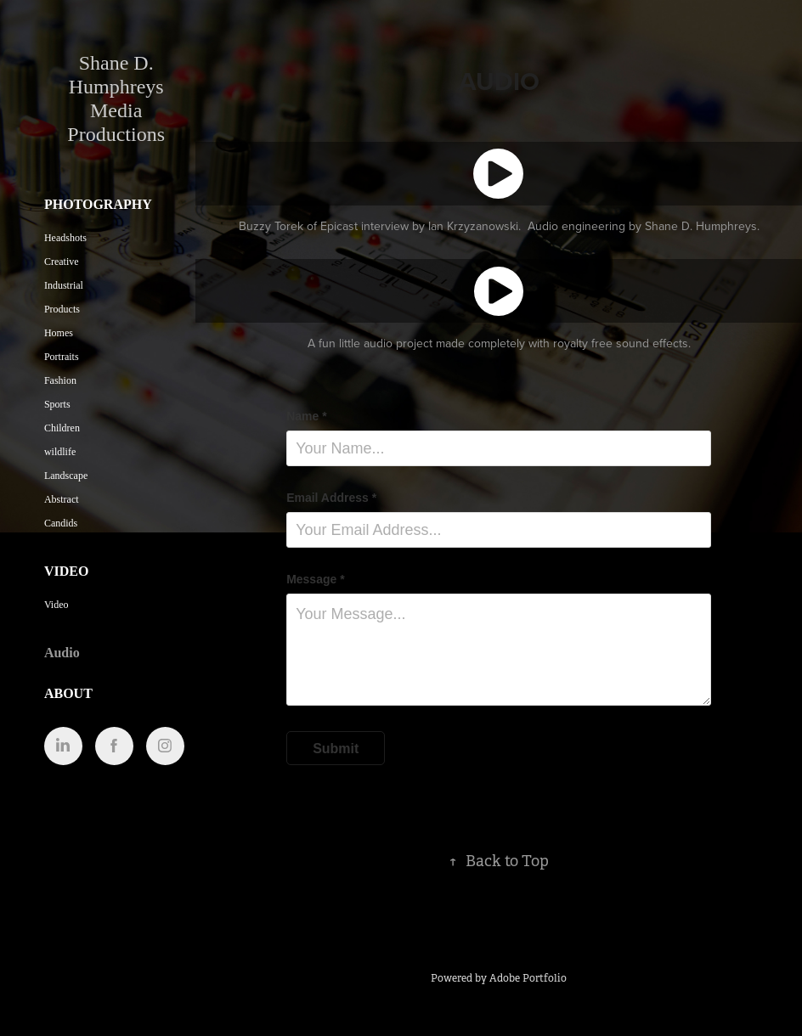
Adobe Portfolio (528, 978)
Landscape (66, 475)
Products (62, 309)
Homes (58, 333)
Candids (60, 523)
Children (62, 428)
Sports (57, 404)
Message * (315, 579)
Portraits (61, 357)
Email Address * (331, 498)
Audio (62, 652)
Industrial (63, 285)
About (68, 693)
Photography (98, 204)
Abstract (61, 499)
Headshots (65, 238)
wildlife (60, 452)
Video (66, 571)
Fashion (60, 380)
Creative (61, 261)
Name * (306, 416)
